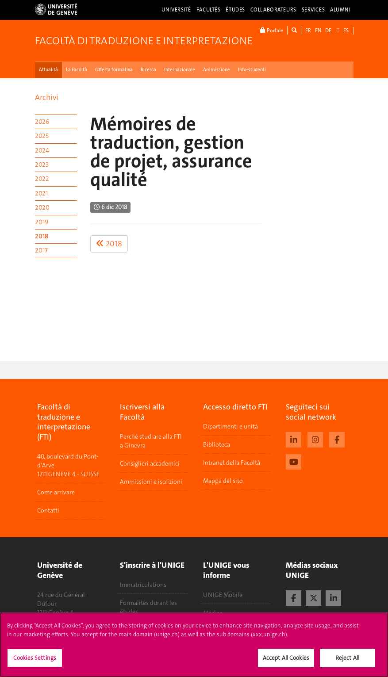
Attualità (48, 69)
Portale (271, 30)
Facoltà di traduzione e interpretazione (144, 41)
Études (235, 9)
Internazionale (179, 69)
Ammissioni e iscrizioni (151, 482)
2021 (41, 193)
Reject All (347, 662)
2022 (42, 178)
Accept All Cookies (286, 662)
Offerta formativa (114, 69)
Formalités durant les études (148, 607)
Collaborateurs (273, 9)
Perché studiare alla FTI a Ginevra (151, 440)
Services (313, 9)
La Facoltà (76, 69)
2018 (41, 236)
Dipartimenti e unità (230, 426)
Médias (213, 613)
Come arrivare (56, 492)
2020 (42, 207)
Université (176, 9)
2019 (41, 222)
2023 (42, 164)
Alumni (340, 9)
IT (337, 30)
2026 (42, 121)
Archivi (46, 97)
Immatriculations (143, 585)
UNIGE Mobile (222, 595)
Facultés (208, 9)
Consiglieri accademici (150, 463)
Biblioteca (216, 444)
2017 (41, 250)
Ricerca (148, 69)
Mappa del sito (223, 481)
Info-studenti (252, 69)
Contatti (48, 510)
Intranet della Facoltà (231, 463)
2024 (42, 150)
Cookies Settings (34, 662)
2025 (42, 135)
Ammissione (216, 69)
